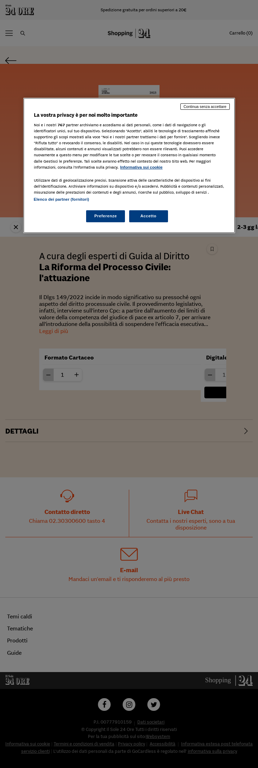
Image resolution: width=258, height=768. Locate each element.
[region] (129, 165)
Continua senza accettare (205, 106)
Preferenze (105, 216)
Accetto (148, 216)
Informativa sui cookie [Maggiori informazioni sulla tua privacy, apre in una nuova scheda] (141, 167)
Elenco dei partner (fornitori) (61, 199)
